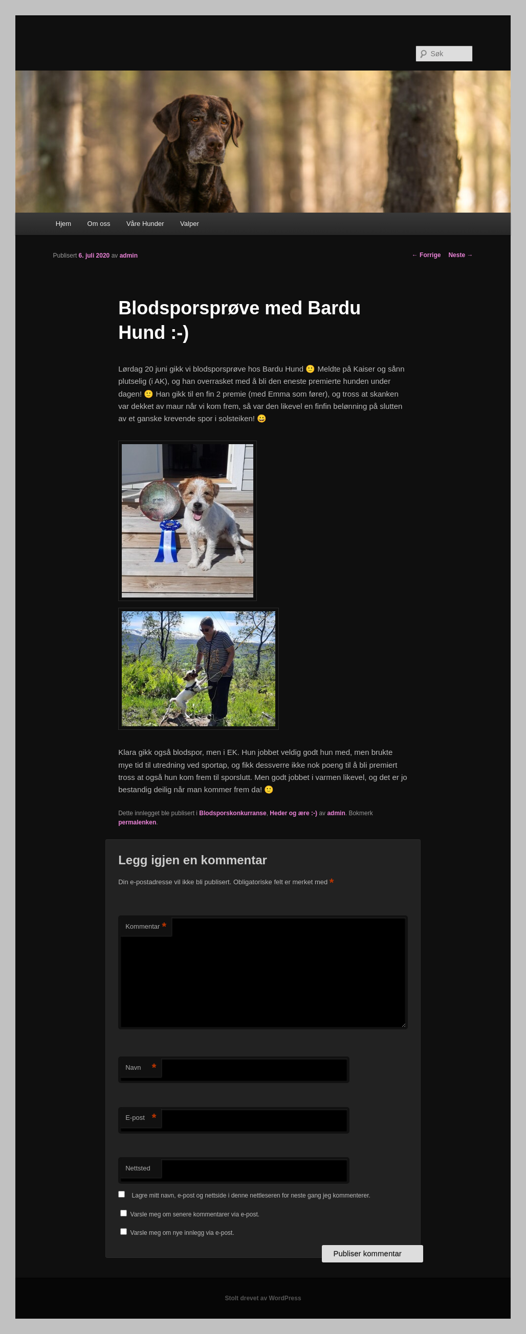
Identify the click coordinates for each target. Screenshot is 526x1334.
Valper (189, 223)
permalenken (137, 822)
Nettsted (137, 1168)
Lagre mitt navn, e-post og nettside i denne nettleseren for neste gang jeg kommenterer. (251, 1195)
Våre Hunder (145, 223)
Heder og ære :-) (293, 813)
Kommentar (145, 926)
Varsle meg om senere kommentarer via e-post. (195, 1214)
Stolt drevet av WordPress (263, 1298)
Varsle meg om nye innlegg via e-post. (182, 1232)
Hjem (63, 223)
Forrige (426, 255)
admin (129, 255)
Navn (140, 1068)
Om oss (99, 223)
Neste (460, 255)
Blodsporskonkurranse (232, 813)
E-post (140, 1118)
